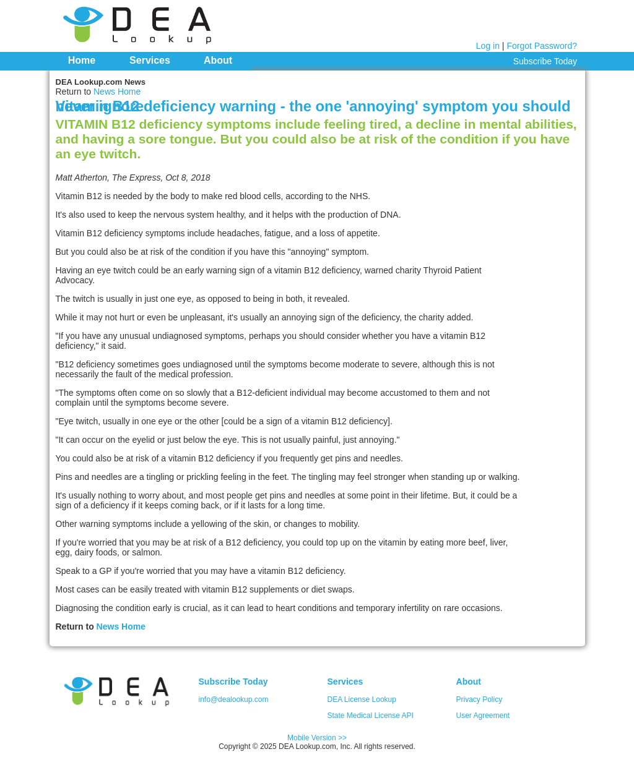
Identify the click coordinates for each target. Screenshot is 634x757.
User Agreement (483, 715)
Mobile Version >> (317, 737)
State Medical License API (371, 715)
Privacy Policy (479, 699)
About (218, 60)
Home (81, 60)
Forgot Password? (541, 46)
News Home (117, 91)
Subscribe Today (545, 61)
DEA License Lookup (362, 699)
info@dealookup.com (234, 699)
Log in (488, 46)
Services (149, 60)
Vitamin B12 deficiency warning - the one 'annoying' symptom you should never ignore (313, 106)
